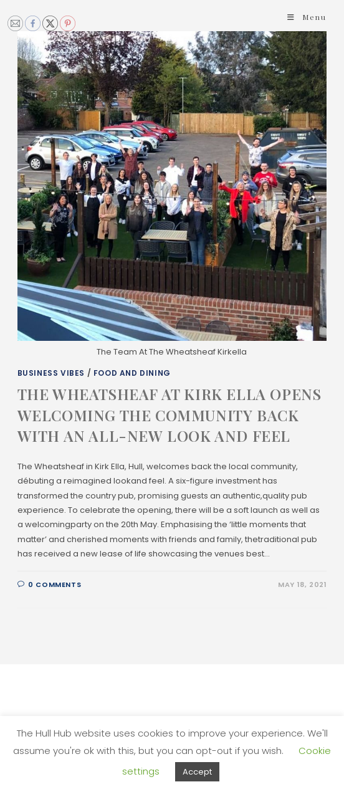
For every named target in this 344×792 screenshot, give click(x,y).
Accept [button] (197, 772)
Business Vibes (51, 373)
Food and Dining (132, 373)
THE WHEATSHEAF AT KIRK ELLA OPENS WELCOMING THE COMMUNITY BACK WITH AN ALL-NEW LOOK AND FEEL (169, 415)
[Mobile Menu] (307, 17)
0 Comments (54, 584)
